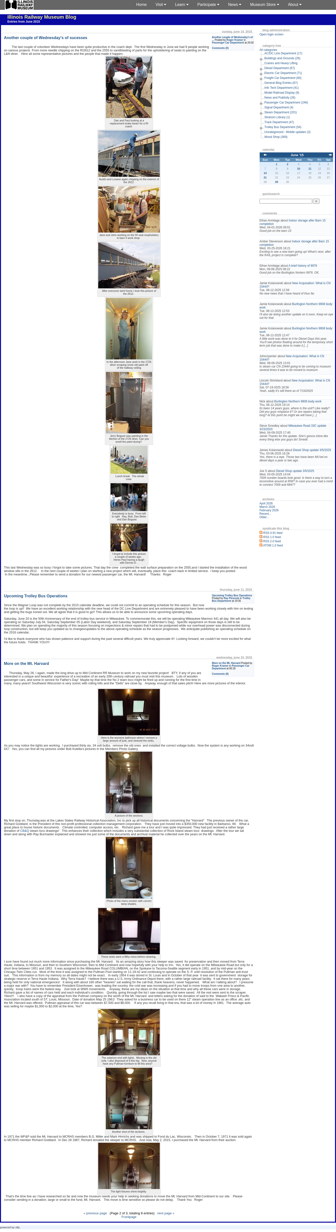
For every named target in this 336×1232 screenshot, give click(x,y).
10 (298, 168)
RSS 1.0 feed (272, 537)
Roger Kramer (234, 40)
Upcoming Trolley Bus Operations (232, 595)
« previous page (95, 1213)
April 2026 (266, 503)
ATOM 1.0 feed (273, 545)
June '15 (297, 155)
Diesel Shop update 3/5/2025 (312, 450)
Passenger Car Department (228, 42)
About (295, 4)
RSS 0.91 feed (272, 533)
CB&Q (24, 831)
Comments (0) (220, 48)
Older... (264, 517)
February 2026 (269, 510)
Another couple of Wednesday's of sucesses (45, 38)
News (234, 4)
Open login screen (271, 34)
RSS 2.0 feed (272, 541)
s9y (17, 1227)
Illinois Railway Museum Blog (41, 17)
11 (309, 168)
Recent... (265, 513)
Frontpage (129, 1217)
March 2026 (267, 507)
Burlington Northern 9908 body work (297, 401)
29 (276, 181)
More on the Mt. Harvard (226, 663)
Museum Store (264, 4)
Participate (208, 4)
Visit (161, 4)
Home (141, 4)
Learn (181, 4)
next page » (166, 1213)
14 (265, 173)
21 (265, 177)
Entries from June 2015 (23, 21)
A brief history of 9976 (302, 265)
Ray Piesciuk (231, 598)
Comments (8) (220, 674)
